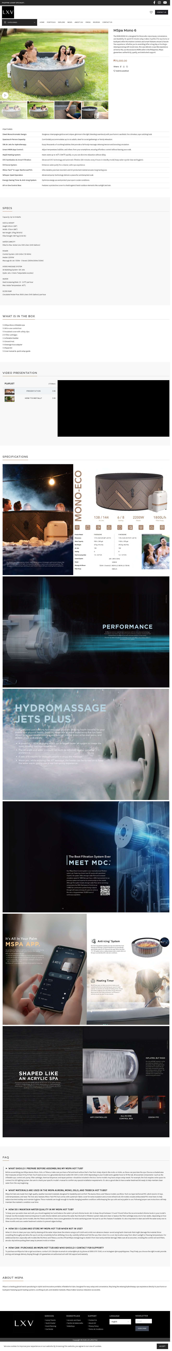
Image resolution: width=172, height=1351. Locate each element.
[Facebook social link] (120, 67)
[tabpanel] (113, 408)
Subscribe (142, 1328)
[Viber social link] (127, 67)
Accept (162, 1346)
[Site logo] (8, 12)
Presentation (33, 391)
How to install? (33, 398)
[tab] (30, 391)
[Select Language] (120, 1321)
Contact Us (161, 12)
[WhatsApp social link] (123, 67)
